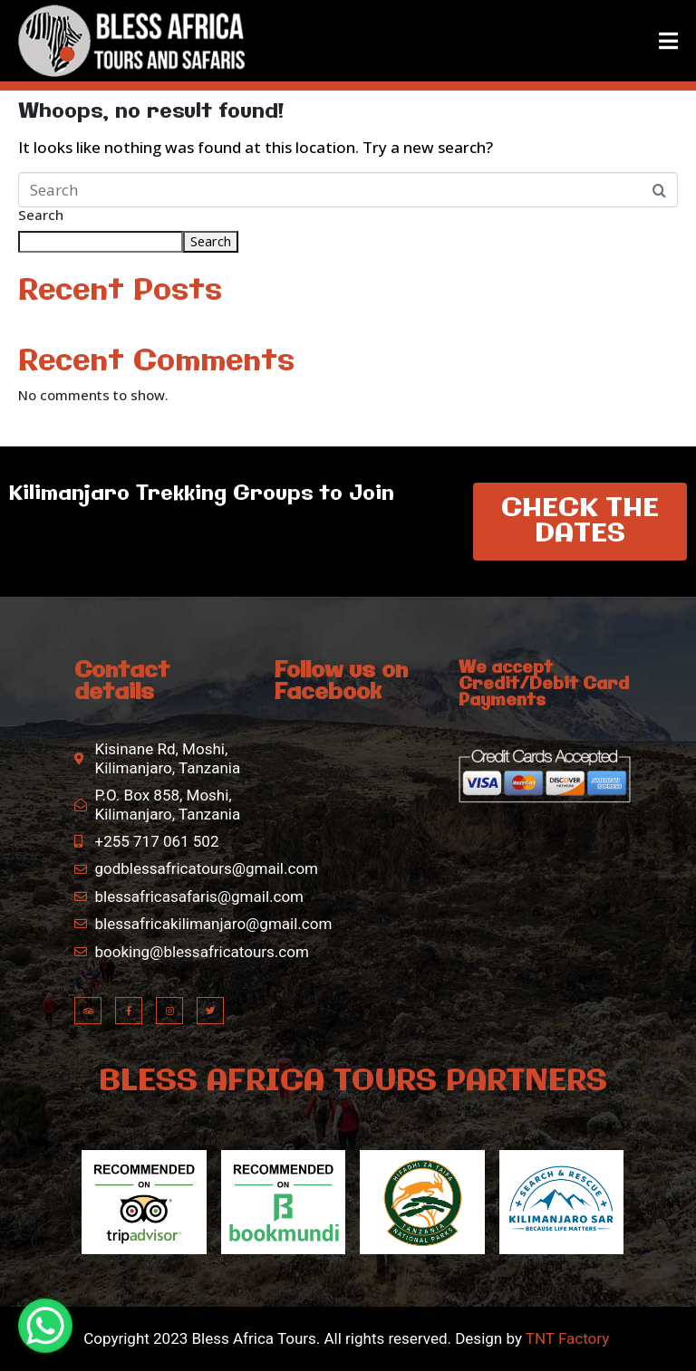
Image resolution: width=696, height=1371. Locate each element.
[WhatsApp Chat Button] (45, 1326)
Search (40, 215)
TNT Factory (567, 1338)
